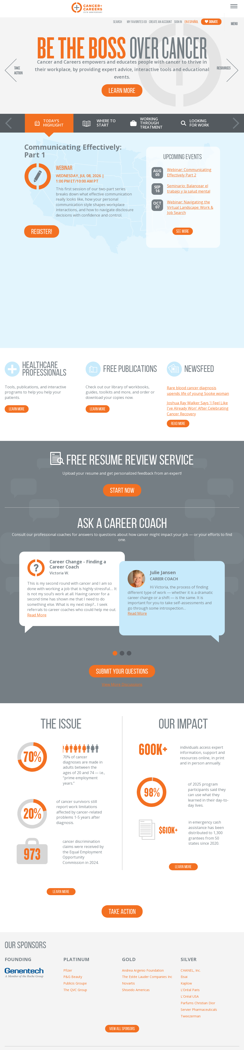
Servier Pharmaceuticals (199, 919)
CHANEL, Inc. (191, 880)
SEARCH (117, 22)
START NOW (122, 400)
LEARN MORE (16, 319)
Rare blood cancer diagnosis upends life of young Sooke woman (198, 300)
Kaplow (186, 893)
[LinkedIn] (170, 980)
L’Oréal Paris (190, 899)
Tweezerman (191, 926)
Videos (174, 1028)
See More (182, 231)
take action (122, 821)
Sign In (178, 22)
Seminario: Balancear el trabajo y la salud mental (188, 188)
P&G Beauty (72, 886)
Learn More (122, 90)
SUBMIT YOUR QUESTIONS (122, 581)
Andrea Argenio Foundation (143, 880)
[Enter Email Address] (29, 979)
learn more (61, 801)
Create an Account (160, 22)
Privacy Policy (124, 1028)
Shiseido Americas (136, 899)
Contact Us (96, 1028)
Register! (41, 231)
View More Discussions (122, 594)
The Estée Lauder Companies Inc (147, 886)
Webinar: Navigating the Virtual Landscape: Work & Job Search (190, 207)
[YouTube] (158, 980)
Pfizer (67, 880)
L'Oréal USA (190, 906)
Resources (152, 1028)
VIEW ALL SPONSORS (122, 938)
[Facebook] (133, 980)
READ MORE (178, 333)
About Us (72, 1028)
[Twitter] (145, 980)
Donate (211, 22)
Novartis (128, 893)
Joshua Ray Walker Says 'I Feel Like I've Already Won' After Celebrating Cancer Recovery (198, 318)
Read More (36, 524)
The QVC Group (75, 899)
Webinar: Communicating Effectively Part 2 (189, 172)
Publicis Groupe (75, 893)
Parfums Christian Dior (198, 913)
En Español (191, 22)
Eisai (184, 886)
